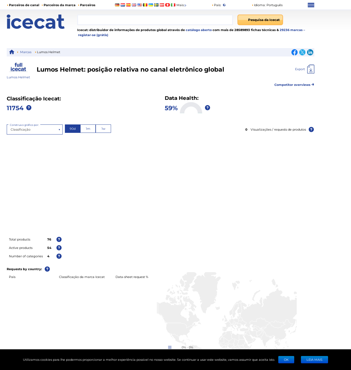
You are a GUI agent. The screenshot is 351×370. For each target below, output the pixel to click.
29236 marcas (291, 29)
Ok (286, 359)
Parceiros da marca (60, 4)
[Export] (304, 69)
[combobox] (155, 20)
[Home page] (42, 22)
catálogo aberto (198, 29)
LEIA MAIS (314, 359)
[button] (267, 5)
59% (171, 108)
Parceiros (87, 4)
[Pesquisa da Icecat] (260, 20)
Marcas (25, 51)
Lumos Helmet (18, 77)
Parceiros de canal (24, 4)
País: (216, 4)
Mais (181, 5)
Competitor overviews (294, 83)
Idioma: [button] (258, 4)
